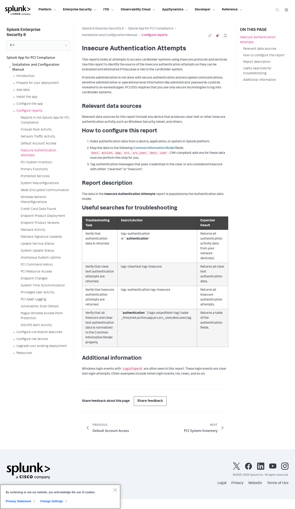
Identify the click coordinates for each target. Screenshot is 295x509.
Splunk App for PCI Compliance (150, 28)
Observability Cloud (138, 9)
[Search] (277, 9)
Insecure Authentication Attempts (258, 40)
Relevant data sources (259, 49)
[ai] (217, 35)
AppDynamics (175, 9)
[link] (210, 35)
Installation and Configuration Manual (109, 35)
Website (255, 483)
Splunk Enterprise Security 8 (103, 28)
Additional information (259, 80)
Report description (257, 62)
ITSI (108, 9)
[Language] (286, 9)
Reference (232, 9)
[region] (60, 496)
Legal (222, 483)
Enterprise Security (80, 9)
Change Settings (51, 501)
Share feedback (150, 401)
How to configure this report (264, 55)
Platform (47, 9)
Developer (205, 9)
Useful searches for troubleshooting (257, 71)
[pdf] (225, 35)
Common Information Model (154, 148)
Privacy (237, 483)
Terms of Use (277, 483)
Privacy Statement (18, 501)
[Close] (115, 490)
